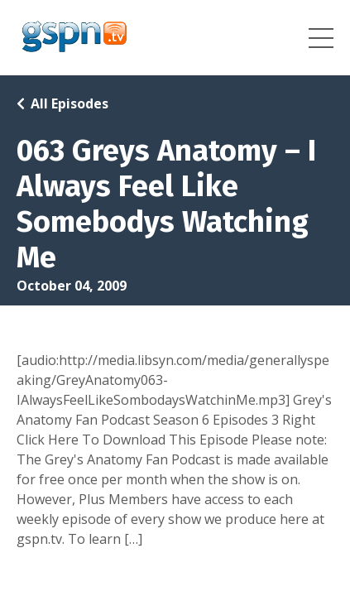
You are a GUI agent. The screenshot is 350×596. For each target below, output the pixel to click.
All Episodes (69, 103)
